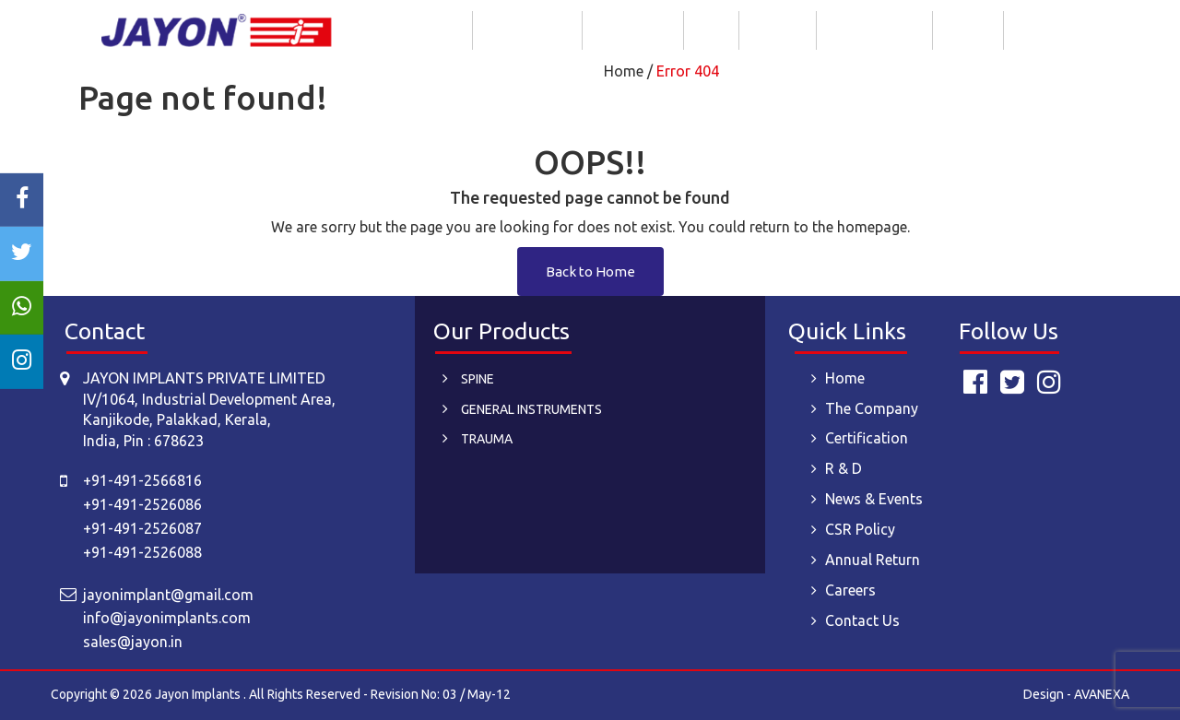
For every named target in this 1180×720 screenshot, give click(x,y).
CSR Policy (860, 529)
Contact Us (1048, 30)
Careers (968, 30)
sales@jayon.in (133, 641)
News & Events (874, 30)
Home (442, 30)
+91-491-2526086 (142, 504)
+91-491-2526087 (142, 528)
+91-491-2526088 (142, 552)
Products (777, 30)
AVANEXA (1101, 694)
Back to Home (590, 271)
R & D (711, 30)
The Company (527, 30)
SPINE (477, 379)
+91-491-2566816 (142, 480)
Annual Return (872, 559)
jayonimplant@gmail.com (168, 594)
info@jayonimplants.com (167, 617)
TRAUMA (487, 438)
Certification (633, 30)
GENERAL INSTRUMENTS (531, 409)
